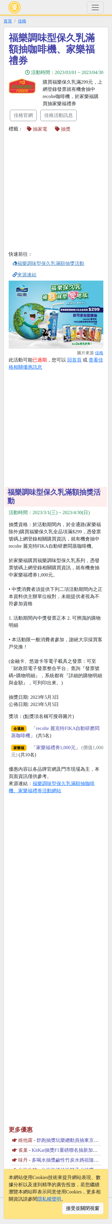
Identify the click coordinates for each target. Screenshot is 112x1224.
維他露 (25, 1140)
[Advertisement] (56, 192)
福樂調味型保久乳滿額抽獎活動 (48, 263)
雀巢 (23, 1150)
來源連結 (24, 274)
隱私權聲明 (49, 1199)
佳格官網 (23, 115)
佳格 (22, 21)
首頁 (8, 21)
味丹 (23, 1160)
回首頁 (74, 359)
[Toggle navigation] (95, 7)
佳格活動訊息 (58, 115)
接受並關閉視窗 (82, 1208)
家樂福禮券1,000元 (56, 747)
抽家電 (37, 129)
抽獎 (62, 129)
